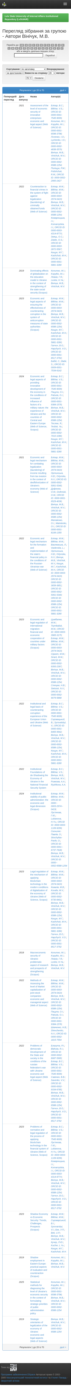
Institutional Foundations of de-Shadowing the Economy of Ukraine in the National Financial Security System (39, 778)
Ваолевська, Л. (58, 544)
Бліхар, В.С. (57, 105)
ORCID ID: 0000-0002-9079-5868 (56, 694)
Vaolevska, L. (57, 548)
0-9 (22, 45)
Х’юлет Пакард (58, 1377)
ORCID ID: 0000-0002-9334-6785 (56, 1086)
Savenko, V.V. (58, 1080)
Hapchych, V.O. (58, 348)
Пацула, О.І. (57, 392)
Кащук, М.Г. (57, 252)
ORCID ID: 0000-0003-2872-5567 (56, 246)
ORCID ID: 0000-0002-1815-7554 (59, 1036)
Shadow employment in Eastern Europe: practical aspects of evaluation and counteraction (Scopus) (38, 1266)
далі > (63, 90)
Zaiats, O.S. (57, 240)
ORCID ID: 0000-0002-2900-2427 (58, 177)
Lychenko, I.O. (58, 140)
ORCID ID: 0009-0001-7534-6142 (58, 367)
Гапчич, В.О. (57, 345)
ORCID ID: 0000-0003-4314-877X (58, 230)
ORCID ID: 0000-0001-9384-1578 (56, 401)
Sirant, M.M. (57, 657)
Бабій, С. (55, 361)
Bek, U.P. (55, 1233)
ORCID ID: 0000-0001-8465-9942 (58, 728)
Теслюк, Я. (56, 423)
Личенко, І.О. (57, 137)
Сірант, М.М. (58, 654)
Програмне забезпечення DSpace (18, 1374)
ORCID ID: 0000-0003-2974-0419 (56, 196)
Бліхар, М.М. (57, 186)
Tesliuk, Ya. (56, 426)
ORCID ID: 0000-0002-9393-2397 (56, 663)
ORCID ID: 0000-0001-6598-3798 (56, 130)
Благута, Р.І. (57, 1045)
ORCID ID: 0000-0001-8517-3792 (56, 354)
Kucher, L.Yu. (57, 1245)
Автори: (60, 73)
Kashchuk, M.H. (59, 255)
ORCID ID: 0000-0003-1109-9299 (58, 825)
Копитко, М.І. (58, 121)
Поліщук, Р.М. (58, 168)
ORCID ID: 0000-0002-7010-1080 (56, 432)
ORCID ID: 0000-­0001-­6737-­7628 (57, 847)
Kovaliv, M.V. (57, 890)
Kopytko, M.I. (57, 124)
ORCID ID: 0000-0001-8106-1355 (58, 529)
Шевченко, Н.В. (59, 1027)
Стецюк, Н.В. (58, 685)
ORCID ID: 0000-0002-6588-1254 (56, 162)
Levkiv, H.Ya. (57, 280)
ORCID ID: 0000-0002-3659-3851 (56, 582)
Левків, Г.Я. (57, 277)
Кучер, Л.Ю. (57, 1242)
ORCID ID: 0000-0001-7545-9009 (56, 115)
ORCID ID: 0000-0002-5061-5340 (59, 482)
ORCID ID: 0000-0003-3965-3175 (58, 632)
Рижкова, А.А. (58, 781)
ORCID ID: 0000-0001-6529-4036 (58, 498)
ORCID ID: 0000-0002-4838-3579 (56, 146)
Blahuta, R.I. (57, 1049)
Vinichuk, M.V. (58, 155)
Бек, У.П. (59, 1229)
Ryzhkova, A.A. (58, 784)
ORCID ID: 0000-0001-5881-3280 (56, 261)
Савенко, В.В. (58, 1077)
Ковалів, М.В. (58, 887)
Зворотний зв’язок (10, 1381)
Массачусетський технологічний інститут (27, 1377)
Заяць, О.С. (57, 236)
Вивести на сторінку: (36, 73)
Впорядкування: (56, 69)
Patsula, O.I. (57, 395)
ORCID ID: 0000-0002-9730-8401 (56, 896)
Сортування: (13, 69)
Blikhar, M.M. (57, 189)
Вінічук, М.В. (57, 152)
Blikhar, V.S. (57, 108)
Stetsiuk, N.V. (57, 688)
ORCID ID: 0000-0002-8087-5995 (56, 1055)
